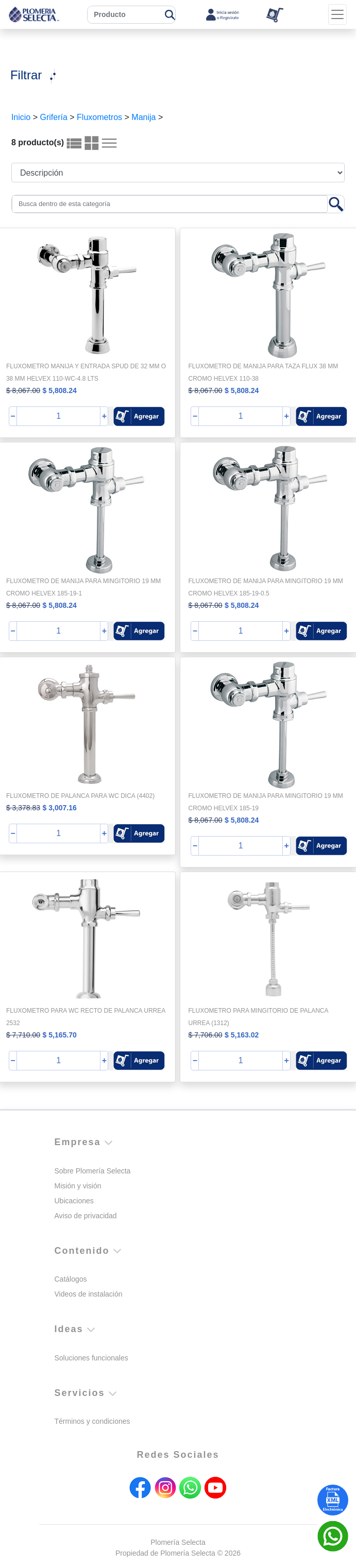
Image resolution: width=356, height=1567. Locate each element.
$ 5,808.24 (60, 390)
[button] (139, 416)
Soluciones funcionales (91, 1358)
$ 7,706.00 (205, 1035)
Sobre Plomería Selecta (93, 1171)
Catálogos (71, 1279)
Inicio (20, 117)
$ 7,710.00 (23, 1035)
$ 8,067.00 (23, 390)
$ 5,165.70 (60, 1035)
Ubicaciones (74, 1201)
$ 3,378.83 (23, 808)
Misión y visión (78, 1186)
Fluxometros (99, 117)
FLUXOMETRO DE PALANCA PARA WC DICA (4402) (80, 795)
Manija (143, 117)
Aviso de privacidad (86, 1216)
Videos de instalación (89, 1294)
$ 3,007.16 (60, 808)
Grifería (53, 117)
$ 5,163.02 (242, 1035)
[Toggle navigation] (337, 14)
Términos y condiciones (92, 1421)
